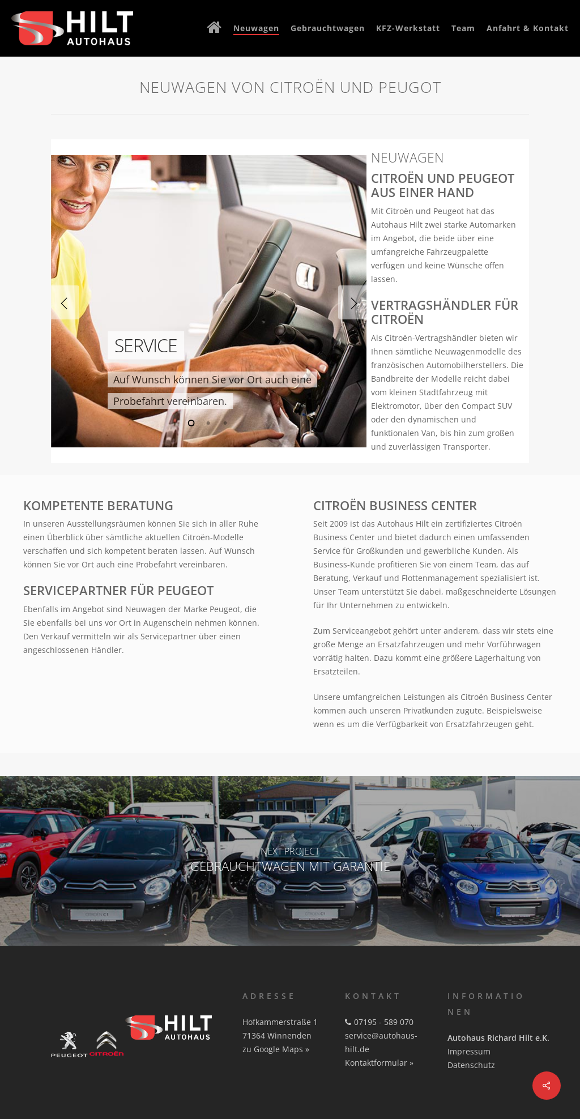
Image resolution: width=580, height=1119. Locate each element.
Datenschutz (471, 1065)
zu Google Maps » (275, 1049)
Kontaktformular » (379, 1062)
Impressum (469, 1051)
